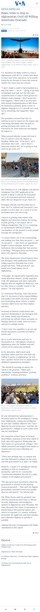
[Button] (36, 35)
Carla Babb (7, 25)
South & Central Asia (10, 9)
